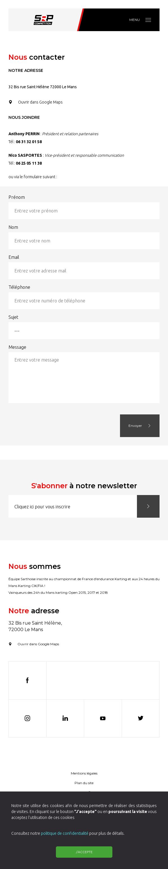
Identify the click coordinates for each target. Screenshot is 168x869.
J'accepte (84, 852)
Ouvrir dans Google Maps (35, 102)
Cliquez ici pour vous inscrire (42, 506)
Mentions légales (84, 773)
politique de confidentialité (64, 833)
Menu (140, 20)
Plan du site (84, 783)
